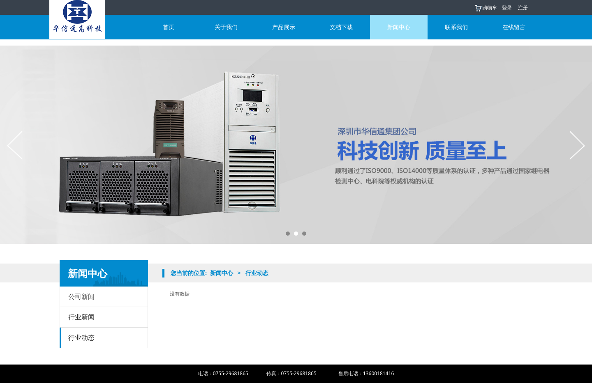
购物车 (485, 7)
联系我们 (456, 27)
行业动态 (81, 337)
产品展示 (283, 27)
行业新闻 (81, 316)
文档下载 (341, 27)
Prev (15, 144)
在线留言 (513, 27)
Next (577, 144)
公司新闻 (81, 296)
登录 (507, 7)
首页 (168, 27)
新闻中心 (398, 27)
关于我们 (226, 27)
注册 (523, 7)
